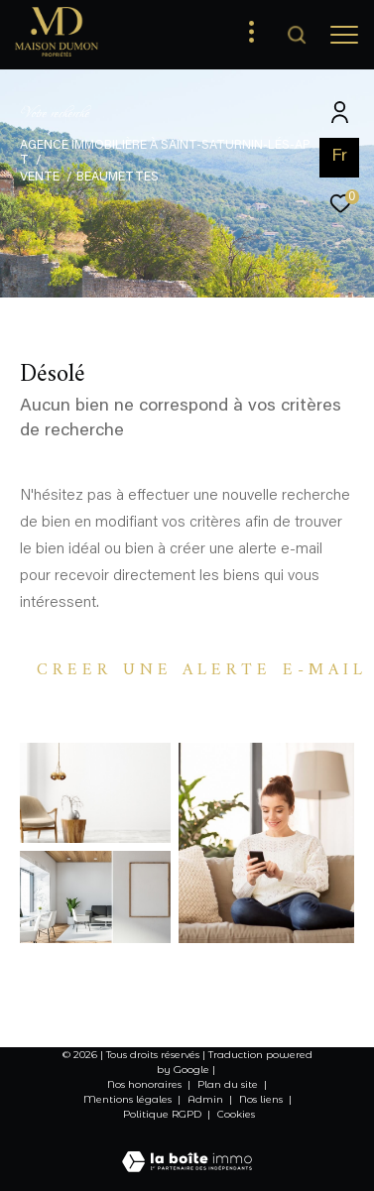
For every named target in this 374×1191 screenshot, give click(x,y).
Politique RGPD (162, 1114)
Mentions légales (129, 1099)
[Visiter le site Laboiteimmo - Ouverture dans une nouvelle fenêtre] (187, 1149)
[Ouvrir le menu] (344, 34)
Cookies (236, 1115)
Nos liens (262, 1099)
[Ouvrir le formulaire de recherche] (297, 35)
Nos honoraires (144, 1084)
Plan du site (229, 1084)
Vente (40, 177)
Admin (206, 1099)
